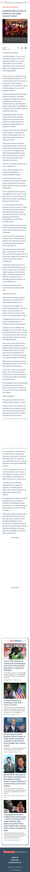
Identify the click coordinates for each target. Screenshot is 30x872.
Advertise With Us (15, 862)
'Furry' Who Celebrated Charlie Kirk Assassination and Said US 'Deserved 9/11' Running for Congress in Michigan (14, 665)
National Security (10, 7)
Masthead (15, 860)
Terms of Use (10, 867)
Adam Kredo (7, 714)
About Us (15, 857)
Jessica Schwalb (8, 752)
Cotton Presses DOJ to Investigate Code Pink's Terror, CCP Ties (13, 702)
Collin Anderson (8, 840)
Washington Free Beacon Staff (12, 795)
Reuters (4, 48)
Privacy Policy (19, 867)
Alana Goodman (8, 680)
